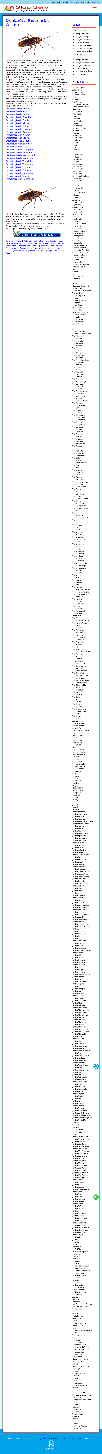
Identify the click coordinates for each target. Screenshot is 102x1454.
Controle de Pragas (14, 241)
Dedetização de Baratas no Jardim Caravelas (51, 1438)
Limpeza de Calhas (79, 74)
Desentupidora (12, 248)
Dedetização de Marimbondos (54, 248)
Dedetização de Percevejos (16, 250)
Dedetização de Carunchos (51, 246)
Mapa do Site (76, 1438)
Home (94, 8)
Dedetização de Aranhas (30, 248)
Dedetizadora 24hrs (37, 250)
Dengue (74, 2)
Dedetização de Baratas (33, 241)
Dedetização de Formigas (16, 243)
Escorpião (84, 2)
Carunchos (64, 2)
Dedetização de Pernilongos (82, 45)
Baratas (55, 2)
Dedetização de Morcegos (38, 243)
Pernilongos (94, 2)
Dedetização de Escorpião (28, 246)
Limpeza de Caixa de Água (82, 71)
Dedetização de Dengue (55, 241)
